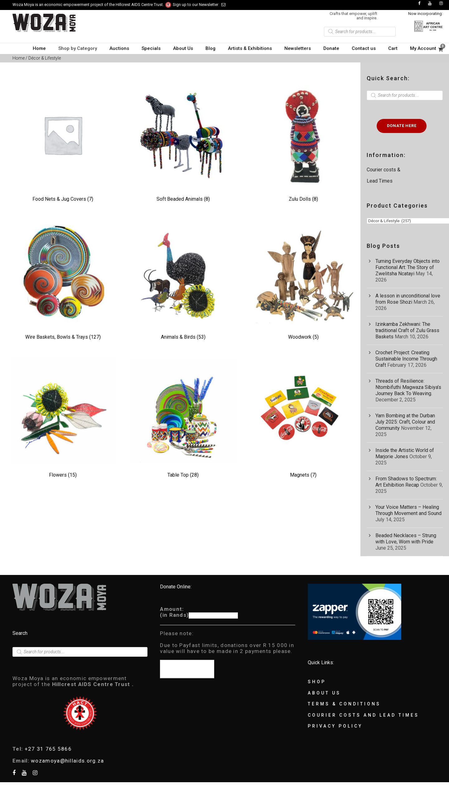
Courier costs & (384, 170)
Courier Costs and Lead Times (363, 715)
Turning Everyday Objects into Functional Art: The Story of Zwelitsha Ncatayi (407, 267)
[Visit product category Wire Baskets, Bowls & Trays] (62, 280)
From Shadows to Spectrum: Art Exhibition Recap (406, 482)
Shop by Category (77, 48)
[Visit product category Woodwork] (303, 280)
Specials (151, 48)
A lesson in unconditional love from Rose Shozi (407, 299)
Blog (210, 48)
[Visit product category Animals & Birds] (183, 280)
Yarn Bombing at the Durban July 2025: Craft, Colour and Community (405, 422)
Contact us (364, 48)
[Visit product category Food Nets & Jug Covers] (62, 142)
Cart (393, 48)
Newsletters (297, 48)
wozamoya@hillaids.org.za (67, 761)
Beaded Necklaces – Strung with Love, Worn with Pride (405, 538)
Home (39, 48)
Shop (317, 681)
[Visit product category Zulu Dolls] (303, 142)
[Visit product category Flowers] (62, 418)
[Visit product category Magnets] (303, 418)
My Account (423, 48)
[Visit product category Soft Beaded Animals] (183, 142)
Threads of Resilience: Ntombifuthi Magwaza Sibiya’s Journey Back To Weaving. (408, 387)
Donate (331, 48)
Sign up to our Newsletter (199, 4)
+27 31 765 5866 (48, 749)
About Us (183, 48)
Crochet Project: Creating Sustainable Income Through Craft (406, 359)
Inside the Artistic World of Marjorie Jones (404, 453)
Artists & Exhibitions (250, 48)
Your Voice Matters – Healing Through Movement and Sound (408, 510)
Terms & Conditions (344, 703)
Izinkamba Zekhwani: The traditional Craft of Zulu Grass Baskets (407, 330)
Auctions (119, 48)
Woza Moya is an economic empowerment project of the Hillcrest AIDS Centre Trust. (92, 4)
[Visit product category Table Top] (183, 418)
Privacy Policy (335, 726)
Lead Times (380, 181)
